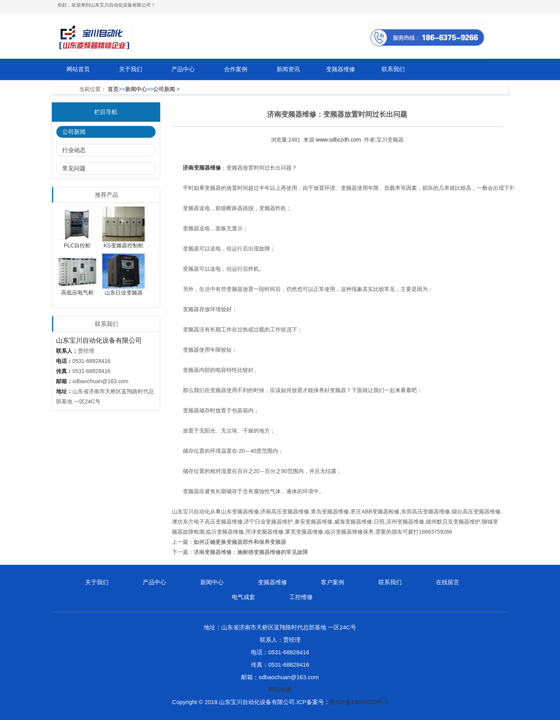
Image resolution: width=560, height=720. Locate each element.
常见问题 (74, 168)
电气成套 (243, 597)
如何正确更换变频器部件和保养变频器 (240, 542)
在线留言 (447, 582)
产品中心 (183, 69)
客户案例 (332, 582)
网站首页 (78, 69)
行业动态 (74, 150)
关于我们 (130, 69)
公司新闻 (164, 89)
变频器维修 (340, 69)
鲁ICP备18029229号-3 (359, 702)
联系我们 (393, 69)
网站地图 (280, 689)
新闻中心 (136, 89)
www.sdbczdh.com (338, 140)
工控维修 (301, 597)
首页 (113, 89)
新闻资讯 (288, 69)
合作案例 (235, 69)
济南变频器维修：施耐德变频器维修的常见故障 (251, 552)
